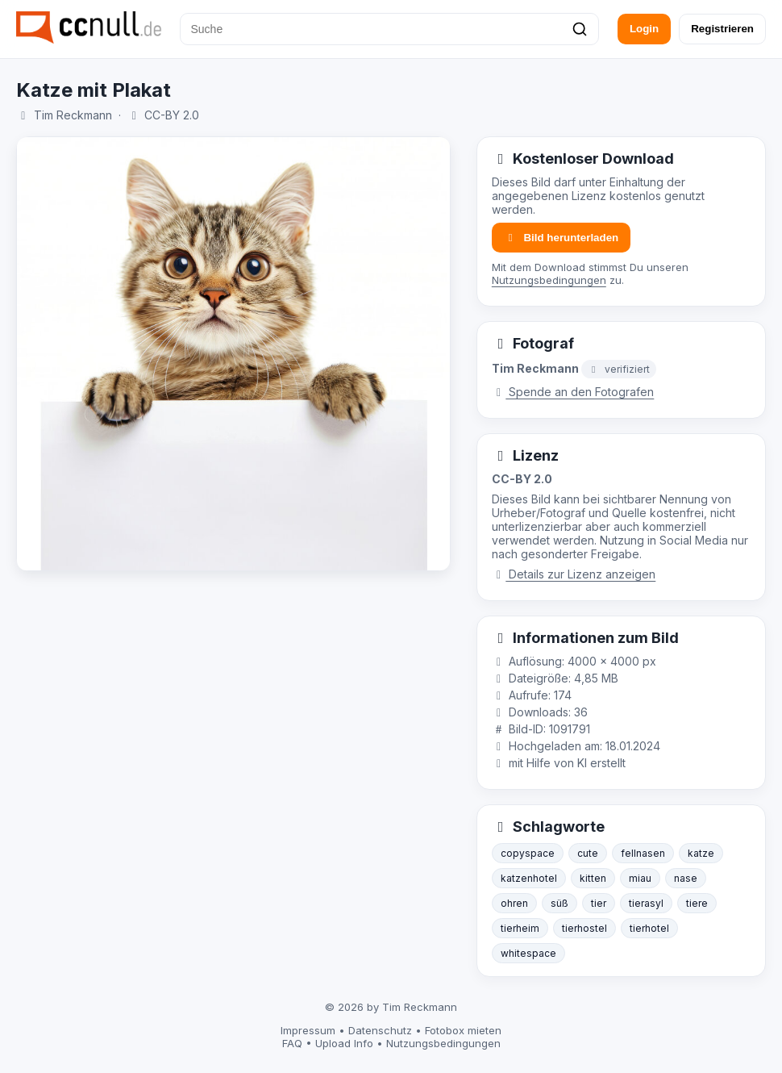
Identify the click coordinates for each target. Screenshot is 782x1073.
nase (685, 878)
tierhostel (584, 928)
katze (701, 853)
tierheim (520, 928)
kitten (593, 878)
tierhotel (649, 928)
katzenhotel (529, 878)
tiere (697, 903)
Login (644, 29)
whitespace (528, 953)
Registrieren (722, 29)
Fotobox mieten (463, 1030)
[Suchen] (580, 29)
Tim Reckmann (73, 115)
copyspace (528, 853)
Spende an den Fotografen (573, 392)
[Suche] (389, 29)
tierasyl (646, 903)
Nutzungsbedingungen (549, 279)
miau (640, 878)
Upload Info (344, 1043)
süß (559, 903)
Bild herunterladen (561, 238)
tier (598, 903)
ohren (514, 903)
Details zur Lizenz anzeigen (574, 574)
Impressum (308, 1030)
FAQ (292, 1043)
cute (587, 853)
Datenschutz (380, 1030)
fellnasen (643, 853)
